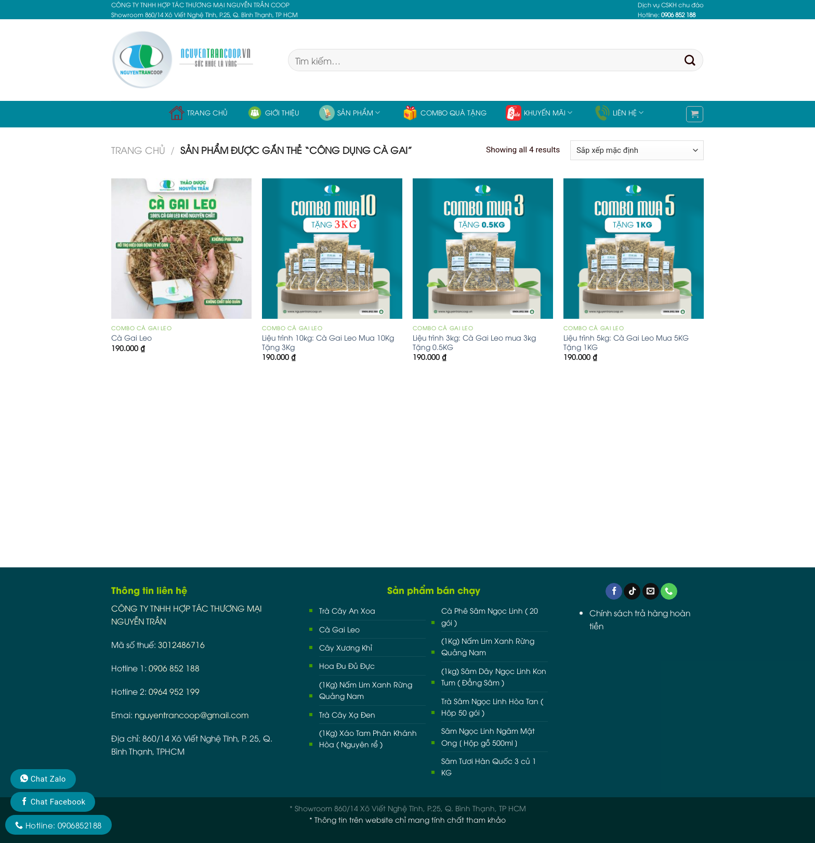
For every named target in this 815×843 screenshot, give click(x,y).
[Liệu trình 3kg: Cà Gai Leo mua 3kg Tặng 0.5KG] (483, 248)
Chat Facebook (52, 802)
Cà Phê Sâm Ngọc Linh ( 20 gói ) (489, 616)
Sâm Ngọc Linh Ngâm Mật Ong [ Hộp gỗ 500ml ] (488, 736)
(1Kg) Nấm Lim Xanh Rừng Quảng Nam (365, 690)
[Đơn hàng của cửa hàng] (637, 150)
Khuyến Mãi (539, 113)
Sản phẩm (349, 113)
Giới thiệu (273, 113)
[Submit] (690, 60)
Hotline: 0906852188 (58, 825)
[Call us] (669, 591)
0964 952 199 (174, 690)
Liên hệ (619, 113)
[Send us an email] (650, 591)
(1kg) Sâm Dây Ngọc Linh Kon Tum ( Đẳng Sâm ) (493, 676)
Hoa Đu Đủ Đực (347, 665)
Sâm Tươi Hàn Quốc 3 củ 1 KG (488, 766)
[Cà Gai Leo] (181, 248)
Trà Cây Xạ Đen (347, 714)
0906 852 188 (174, 667)
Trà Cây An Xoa (347, 610)
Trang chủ (198, 113)
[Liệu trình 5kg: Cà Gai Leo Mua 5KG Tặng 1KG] (633, 248)
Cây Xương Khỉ (345, 647)
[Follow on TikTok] (632, 591)
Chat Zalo (43, 779)
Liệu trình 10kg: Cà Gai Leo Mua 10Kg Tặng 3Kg (328, 342)
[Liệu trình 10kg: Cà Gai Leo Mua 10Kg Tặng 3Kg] (332, 248)
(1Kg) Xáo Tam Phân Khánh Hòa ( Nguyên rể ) (368, 738)
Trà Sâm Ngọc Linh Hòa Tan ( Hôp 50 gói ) (492, 706)
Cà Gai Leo (131, 337)
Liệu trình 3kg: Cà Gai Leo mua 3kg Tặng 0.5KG (474, 342)
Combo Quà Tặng (444, 113)
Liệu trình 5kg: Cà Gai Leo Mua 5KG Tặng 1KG (626, 342)
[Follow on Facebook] (614, 591)
